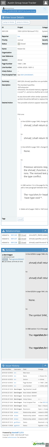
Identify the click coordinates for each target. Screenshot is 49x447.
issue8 (20, 219)
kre (19, 36)
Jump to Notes (8, 22)
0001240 (14, 235)
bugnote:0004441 (17, 259)
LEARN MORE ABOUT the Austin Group (21, 11)
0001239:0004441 (27, 75)
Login (5, 11)
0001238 (14, 242)
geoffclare (17, 422)
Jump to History (23, 22)
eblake (16, 412)
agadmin (17, 425)
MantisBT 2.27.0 (17, 432)
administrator (12, 437)
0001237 (14, 239)
